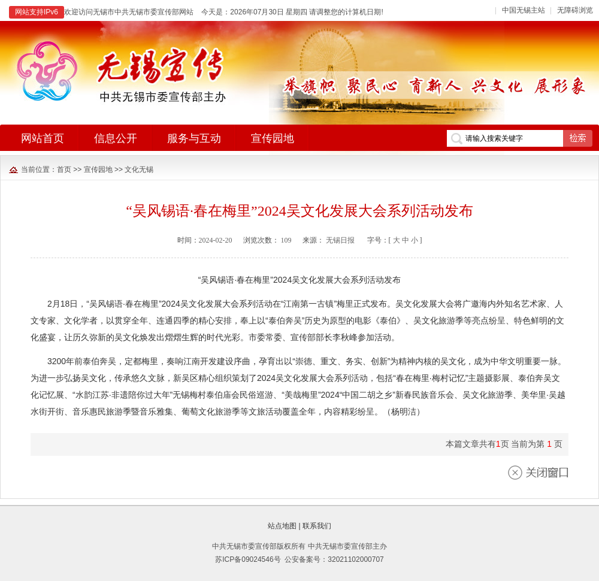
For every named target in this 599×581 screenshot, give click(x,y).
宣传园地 (98, 169)
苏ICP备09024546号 (247, 559)
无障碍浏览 (575, 10)
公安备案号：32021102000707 (334, 559)
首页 (64, 169)
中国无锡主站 (523, 10)
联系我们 (316, 526)
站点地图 (282, 526)
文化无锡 (139, 169)
